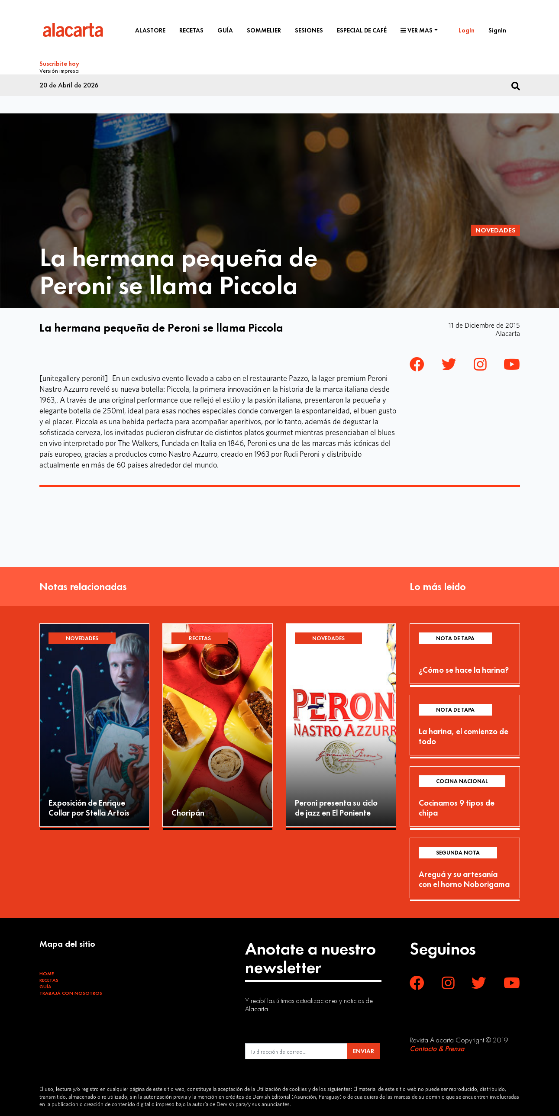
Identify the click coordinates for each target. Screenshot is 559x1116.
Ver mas (417, 30)
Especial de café (362, 30)
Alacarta (507, 332)
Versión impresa (59, 70)
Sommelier (264, 30)
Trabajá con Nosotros (70, 992)
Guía (225, 30)
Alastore (150, 30)
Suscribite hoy (59, 64)
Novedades (495, 228)
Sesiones (309, 30)
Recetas (191, 30)
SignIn (497, 30)
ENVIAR (363, 1050)
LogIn (467, 30)
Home (46, 972)
